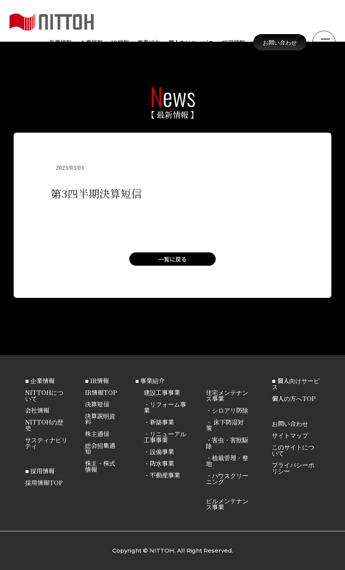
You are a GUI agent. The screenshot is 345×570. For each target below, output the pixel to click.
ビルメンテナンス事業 (227, 503)
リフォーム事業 (165, 407)
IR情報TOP (101, 392)
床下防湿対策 (225, 425)
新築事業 (162, 422)
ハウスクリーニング (227, 478)
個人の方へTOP (293, 398)
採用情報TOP (44, 482)
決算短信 (97, 404)
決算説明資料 (100, 419)
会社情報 (37, 410)
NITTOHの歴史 (44, 425)
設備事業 (162, 451)
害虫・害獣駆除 (227, 442)
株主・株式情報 (100, 466)
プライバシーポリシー (293, 467)
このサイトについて (293, 450)
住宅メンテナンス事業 (227, 395)
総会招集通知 (100, 448)
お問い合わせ (280, 42)
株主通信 (97, 433)
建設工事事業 (162, 392)
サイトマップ (290, 435)
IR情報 (120, 42)
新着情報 (60, 42)
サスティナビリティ (46, 442)
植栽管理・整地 (227, 460)
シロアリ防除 (230, 410)
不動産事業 (165, 475)
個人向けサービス (191, 42)
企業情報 (91, 42)
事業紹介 (148, 42)
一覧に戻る (172, 259)
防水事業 (162, 463)
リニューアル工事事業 (165, 436)
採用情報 (233, 42)
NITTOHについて (44, 395)
